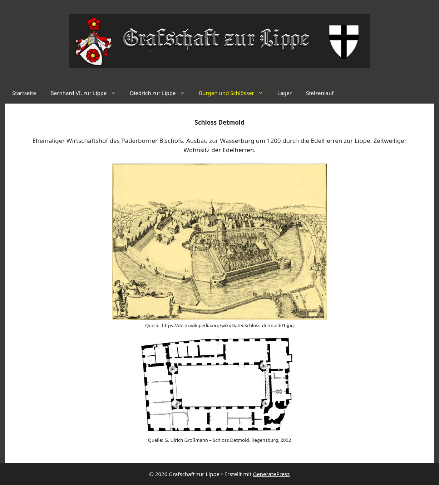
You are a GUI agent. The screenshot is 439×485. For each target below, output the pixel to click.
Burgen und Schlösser (234, 93)
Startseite (24, 92)
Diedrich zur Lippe (161, 93)
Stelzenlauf (320, 92)
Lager (284, 92)
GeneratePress (271, 474)
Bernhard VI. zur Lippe (86, 93)
